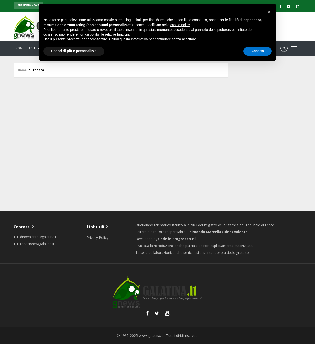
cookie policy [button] (180, 25)
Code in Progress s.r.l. (177, 238)
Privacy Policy (97, 237)
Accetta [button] (257, 51)
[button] (269, 12)
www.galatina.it (151, 335)
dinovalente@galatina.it (35, 236)
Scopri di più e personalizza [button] (73, 51)
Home (20, 48)
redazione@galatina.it (34, 243)
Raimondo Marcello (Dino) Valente (217, 231)
